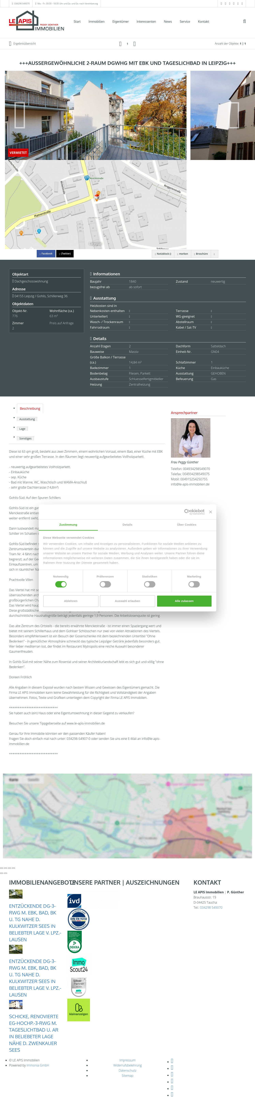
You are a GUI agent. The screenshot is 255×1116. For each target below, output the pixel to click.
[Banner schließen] (210, 511)
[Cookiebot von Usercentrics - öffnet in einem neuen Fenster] (187, 512)
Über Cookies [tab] (186, 524)
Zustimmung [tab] (68, 524)
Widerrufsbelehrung (127, 1065)
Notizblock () (163, 253)
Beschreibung (30, 408)
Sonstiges (25, 438)
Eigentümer (120, 21)
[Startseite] (36, 21)
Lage (22, 429)
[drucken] (214, 254)
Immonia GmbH (38, 1065)
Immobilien (97, 21)
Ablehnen (70, 601)
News (168, 21)
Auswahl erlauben (127, 601)
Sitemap (127, 1075)
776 (15, 316)
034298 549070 (22, 3)
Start (77, 21)
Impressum (127, 1060)
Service (185, 21)
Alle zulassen (184, 601)
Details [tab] (127, 524)
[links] (120, 43)
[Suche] (247, 24)
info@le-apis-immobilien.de (190, 484)
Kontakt (203, 21)
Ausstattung (27, 419)
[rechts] (134, 43)
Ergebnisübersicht (22, 43)
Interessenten (146, 21)
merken (182, 253)
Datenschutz (127, 1070)
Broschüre (201, 253)
